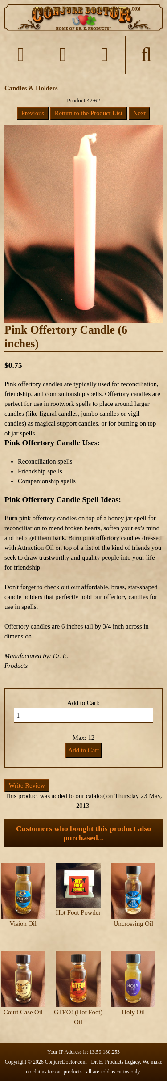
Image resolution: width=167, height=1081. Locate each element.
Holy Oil (133, 1012)
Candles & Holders (31, 88)
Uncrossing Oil (133, 923)
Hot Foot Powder (78, 912)
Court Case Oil (23, 1012)
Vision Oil (23, 923)
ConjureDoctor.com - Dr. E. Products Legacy (92, 1062)
